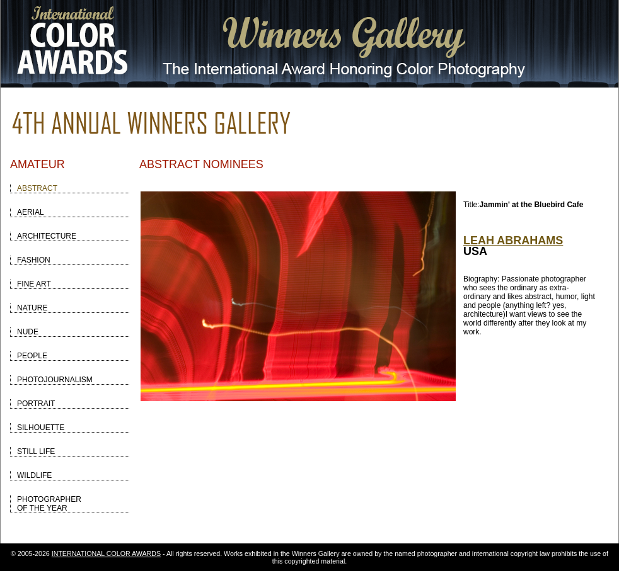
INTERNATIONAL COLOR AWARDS (106, 553)
